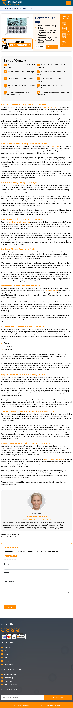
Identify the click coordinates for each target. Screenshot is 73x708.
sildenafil (55, 146)
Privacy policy (8, 678)
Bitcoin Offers (8, 664)
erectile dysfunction (51, 107)
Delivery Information (10, 674)
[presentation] (19, 599)
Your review (9, 581)
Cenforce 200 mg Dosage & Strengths (21, 72)
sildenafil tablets (52, 290)
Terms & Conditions (10, 684)
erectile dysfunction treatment (19, 222)
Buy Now (51, 47)
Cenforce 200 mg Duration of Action (21, 78)
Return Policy (8, 681)
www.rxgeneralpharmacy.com (54, 459)
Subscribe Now (57, 697)
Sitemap (6, 661)
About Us (7, 647)
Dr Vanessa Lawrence (36, 516)
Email (7, 573)
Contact (6, 654)
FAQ (5, 651)
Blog (5, 657)
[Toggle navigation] (68, 3)
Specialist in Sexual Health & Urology (36, 519)
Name (7, 564)
